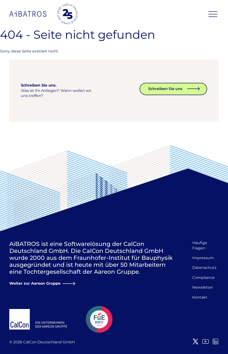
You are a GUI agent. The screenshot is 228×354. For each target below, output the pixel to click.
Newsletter (202, 287)
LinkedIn (215, 341)
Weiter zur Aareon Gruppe (35, 283)
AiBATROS (27, 14)
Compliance (203, 277)
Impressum (203, 258)
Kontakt (199, 297)
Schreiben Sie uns (165, 89)
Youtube (205, 341)
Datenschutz (204, 267)
